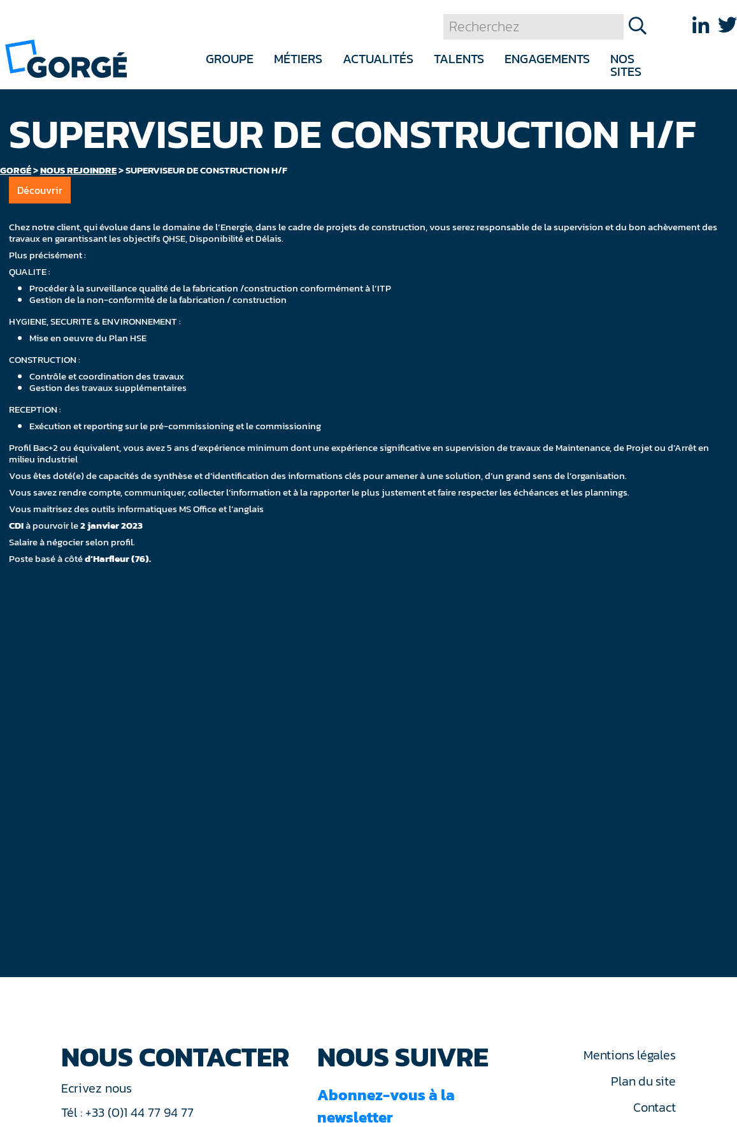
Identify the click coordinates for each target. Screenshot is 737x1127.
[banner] (66, 57)
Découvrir (39, 190)
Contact (654, 1107)
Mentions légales (629, 1054)
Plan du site (643, 1081)
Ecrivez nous (98, 1088)
